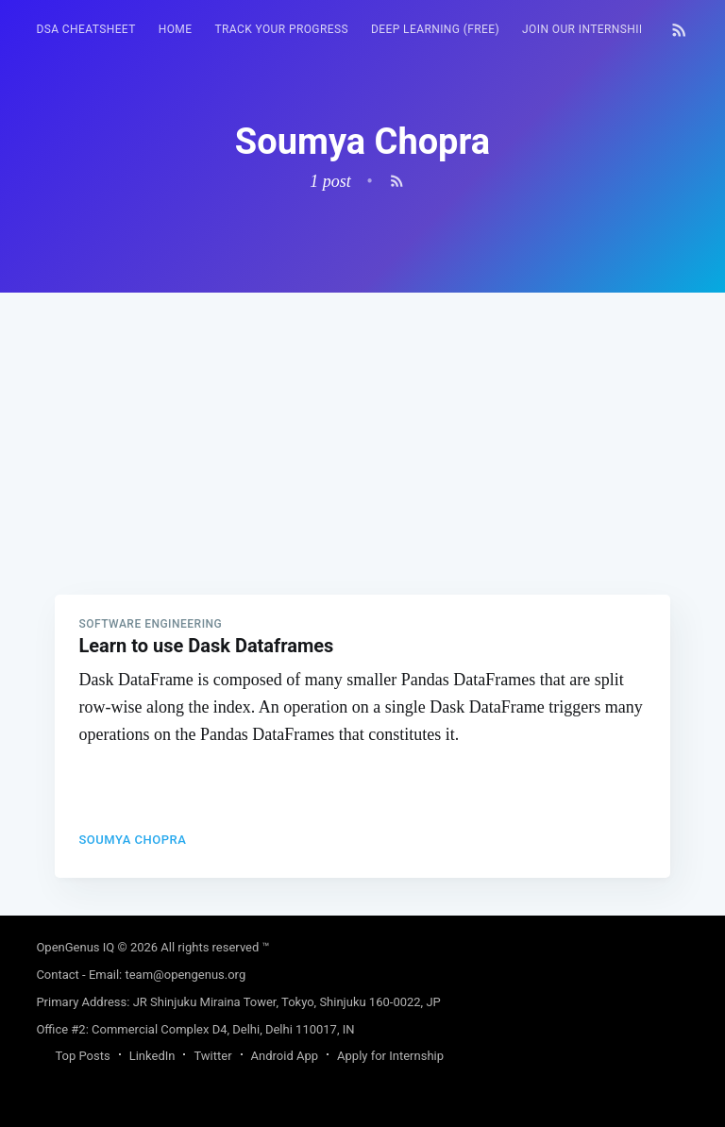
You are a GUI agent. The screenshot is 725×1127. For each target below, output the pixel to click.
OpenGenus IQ (75, 947)
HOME (176, 29)
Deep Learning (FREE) (435, 29)
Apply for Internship (390, 1056)
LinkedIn (152, 1056)
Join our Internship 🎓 (593, 29)
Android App (284, 1056)
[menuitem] (85, 29)
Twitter (212, 1056)
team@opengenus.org (185, 974)
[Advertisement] (362, 425)
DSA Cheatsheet (85, 29)
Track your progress (281, 29)
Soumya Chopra (132, 840)
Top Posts (82, 1056)
